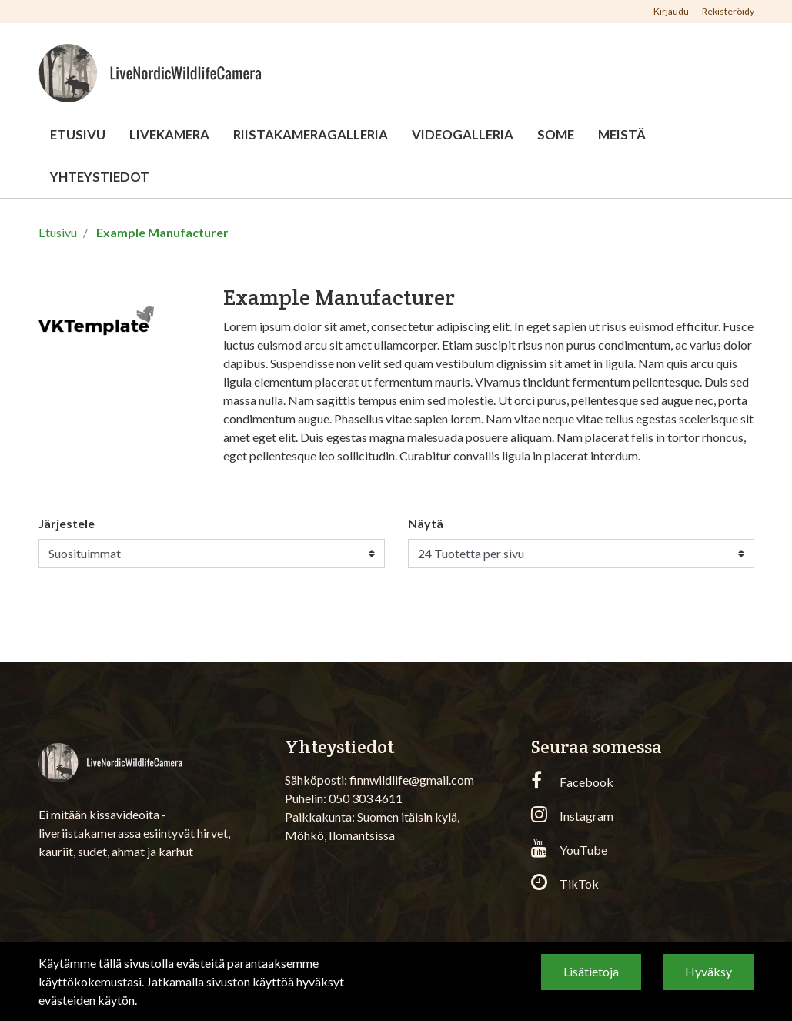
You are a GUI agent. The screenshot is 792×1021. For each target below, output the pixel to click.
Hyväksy (708, 971)
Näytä (425, 523)
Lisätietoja (591, 971)
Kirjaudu (671, 11)
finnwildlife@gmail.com (411, 779)
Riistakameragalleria (310, 134)
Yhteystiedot (99, 177)
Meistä (622, 134)
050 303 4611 (366, 798)
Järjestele (66, 523)
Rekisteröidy (728, 11)
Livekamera (169, 134)
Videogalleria (462, 134)
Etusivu (77, 134)
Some (555, 134)
